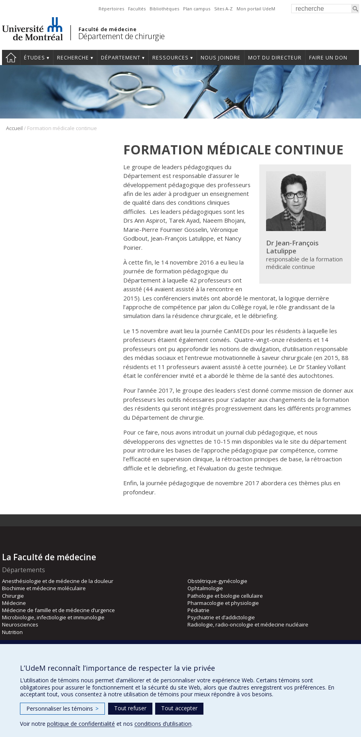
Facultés (137, 9)
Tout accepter (179, 708)
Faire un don (328, 57)
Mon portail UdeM (256, 9)
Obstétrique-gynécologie (217, 581)
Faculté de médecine (107, 29)
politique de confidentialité (81, 723)
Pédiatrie (198, 610)
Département (120, 57)
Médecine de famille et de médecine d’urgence (58, 610)
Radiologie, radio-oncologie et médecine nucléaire (247, 624)
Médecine (14, 603)
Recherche (73, 57)
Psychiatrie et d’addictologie (221, 617)
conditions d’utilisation (162, 723)
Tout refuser (130, 708)
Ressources (170, 57)
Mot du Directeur (275, 57)
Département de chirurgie (121, 36)
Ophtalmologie (205, 588)
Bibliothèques (164, 9)
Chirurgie (13, 595)
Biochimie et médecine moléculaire (44, 588)
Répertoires (111, 9)
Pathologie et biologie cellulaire (225, 595)
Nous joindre (221, 57)
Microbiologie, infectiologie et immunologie (53, 617)
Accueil (14, 128)
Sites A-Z (223, 9)
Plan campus (196, 9)
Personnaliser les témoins (62, 708)
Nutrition (12, 632)
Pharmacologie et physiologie (223, 603)
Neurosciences (20, 624)
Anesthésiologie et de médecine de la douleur (57, 581)
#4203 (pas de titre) (11, 57)
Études (34, 57)
